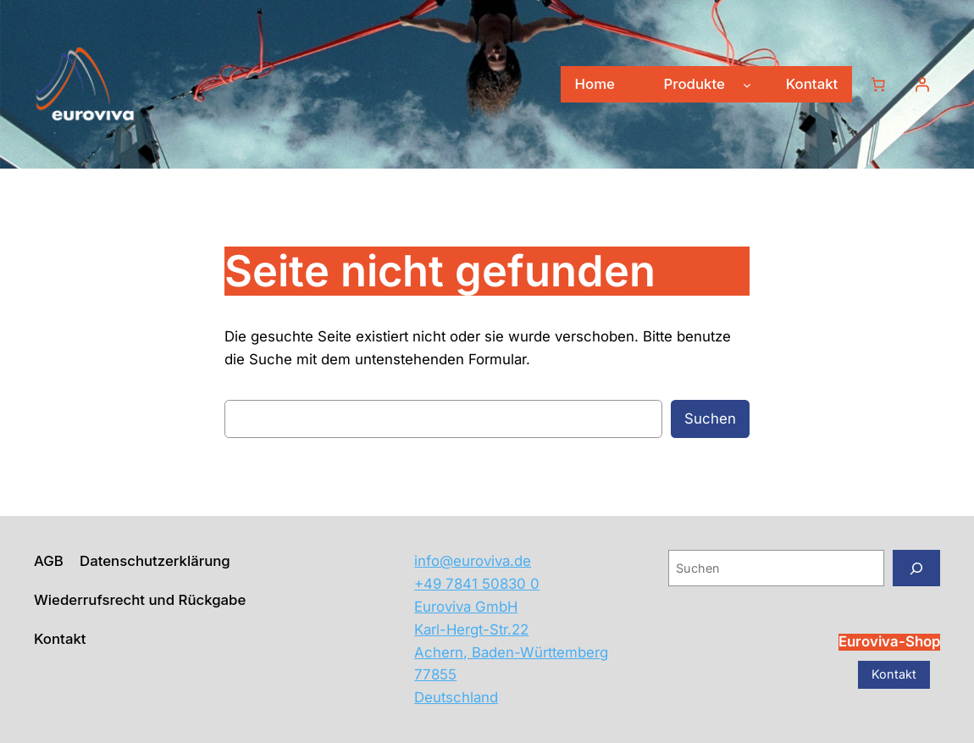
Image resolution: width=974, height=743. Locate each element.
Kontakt (894, 674)
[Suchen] (916, 568)
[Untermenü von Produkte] (747, 84)
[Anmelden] (922, 85)
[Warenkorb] (878, 85)
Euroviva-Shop (889, 641)
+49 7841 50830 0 (477, 583)
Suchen (710, 418)
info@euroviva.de (472, 560)
